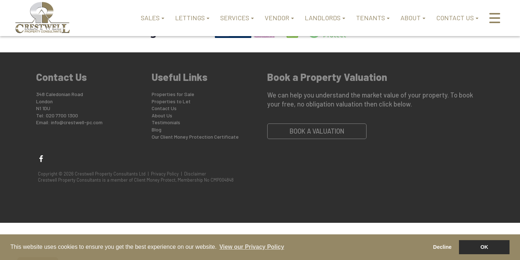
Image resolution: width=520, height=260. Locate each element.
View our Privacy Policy (251, 247)
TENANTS (373, 18)
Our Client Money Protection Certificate (195, 137)
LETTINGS (192, 18)
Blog (156, 129)
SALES (152, 18)
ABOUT (412, 18)
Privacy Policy (165, 174)
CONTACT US (457, 18)
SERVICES (237, 18)
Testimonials (166, 122)
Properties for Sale (173, 94)
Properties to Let (171, 101)
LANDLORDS (325, 18)
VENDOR (279, 18)
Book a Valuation (317, 131)
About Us (162, 115)
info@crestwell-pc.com (77, 122)
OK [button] (484, 247)
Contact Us (164, 108)
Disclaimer (195, 174)
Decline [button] (442, 247)
